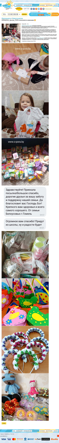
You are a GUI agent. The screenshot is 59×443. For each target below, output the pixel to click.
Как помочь (42, 5)
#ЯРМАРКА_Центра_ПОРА (27, 25)
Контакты (56, 5)
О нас (14, 5)
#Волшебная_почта (40, 37)
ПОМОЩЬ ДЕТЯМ (19, 5)
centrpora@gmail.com (3, 436)
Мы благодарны (49, 5)
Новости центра (17, 18)
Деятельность (36, 5)
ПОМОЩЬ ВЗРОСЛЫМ (28, 5)
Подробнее (24, 14)
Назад (4, 423)
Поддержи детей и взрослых (44, 13)
